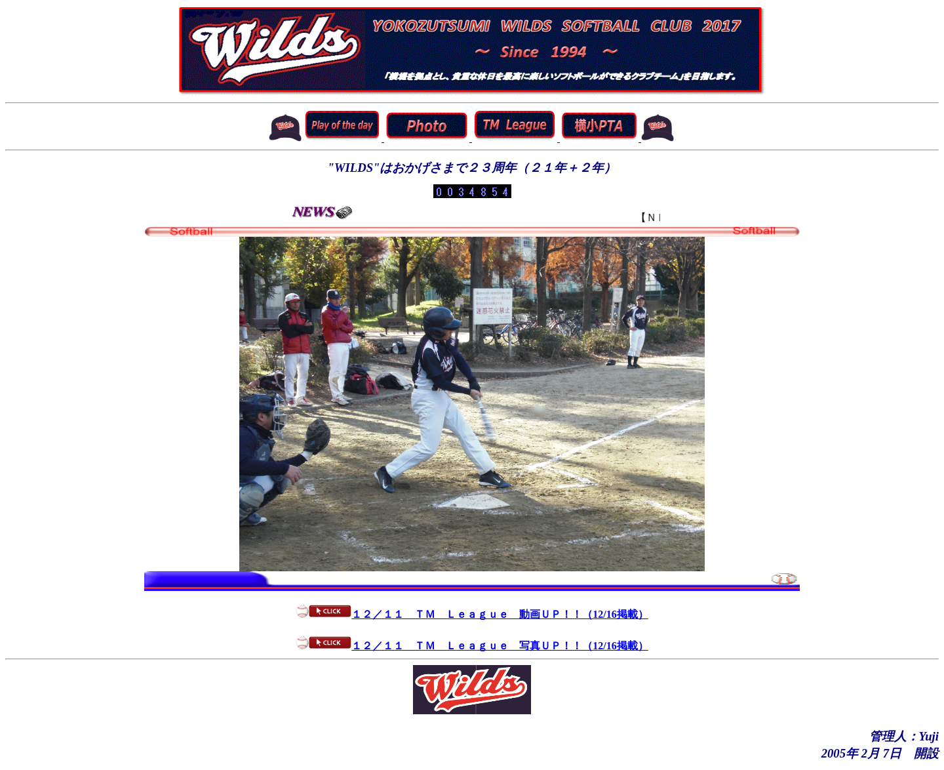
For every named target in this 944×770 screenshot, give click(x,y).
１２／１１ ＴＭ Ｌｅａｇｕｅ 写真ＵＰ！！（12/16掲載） (472, 645)
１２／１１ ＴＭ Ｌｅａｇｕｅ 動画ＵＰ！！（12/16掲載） (472, 614)
